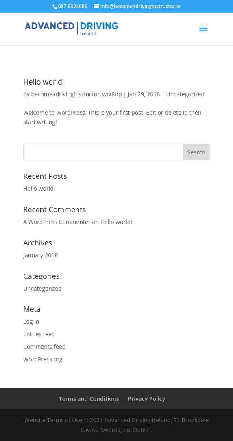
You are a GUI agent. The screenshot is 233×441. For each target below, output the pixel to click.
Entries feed (39, 334)
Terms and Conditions (89, 398)
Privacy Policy (146, 398)
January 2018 (40, 255)
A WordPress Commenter (56, 222)
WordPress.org (42, 359)
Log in (31, 321)
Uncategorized (185, 94)
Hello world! (43, 82)
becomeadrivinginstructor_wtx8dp (76, 94)
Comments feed (44, 346)
